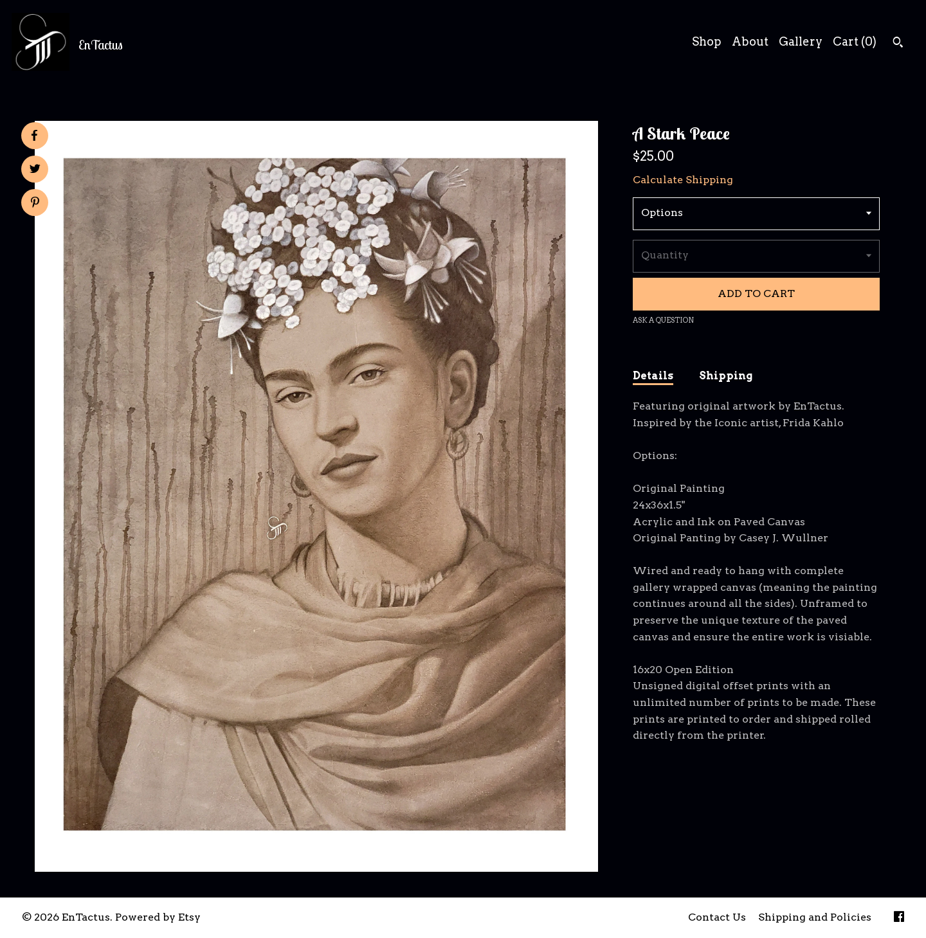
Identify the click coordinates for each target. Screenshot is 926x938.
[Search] (898, 44)
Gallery (800, 41)
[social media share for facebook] (34, 136)
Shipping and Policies (814, 917)
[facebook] (899, 917)
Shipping (725, 376)
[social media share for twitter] (35, 170)
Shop (707, 41)
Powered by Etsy (158, 917)
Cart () (854, 41)
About (750, 41)
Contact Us (717, 917)
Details (653, 376)
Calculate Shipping (683, 180)
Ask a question (663, 320)
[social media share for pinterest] (35, 204)
